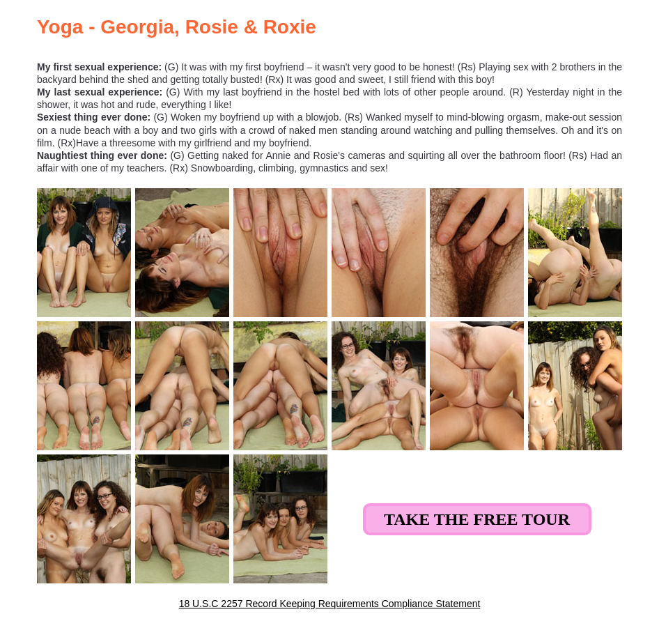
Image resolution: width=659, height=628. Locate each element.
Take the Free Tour (477, 519)
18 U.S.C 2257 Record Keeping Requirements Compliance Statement (330, 603)
